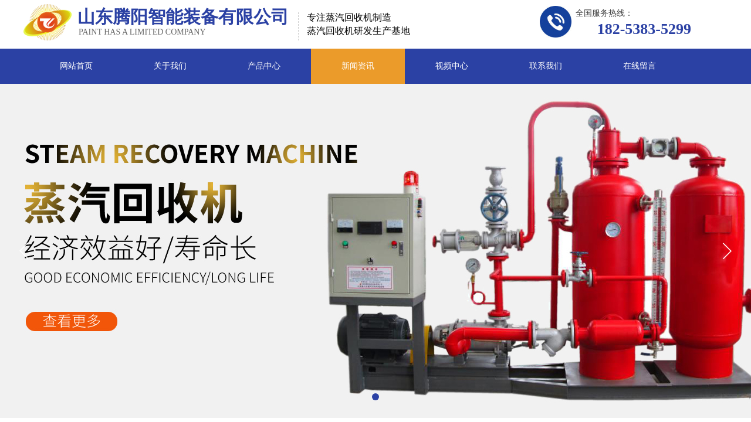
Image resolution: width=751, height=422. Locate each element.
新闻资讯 (357, 66)
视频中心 (451, 66)
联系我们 (545, 66)
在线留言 (639, 66)
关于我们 (170, 66)
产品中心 (264, 66)
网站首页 (76, 66)
